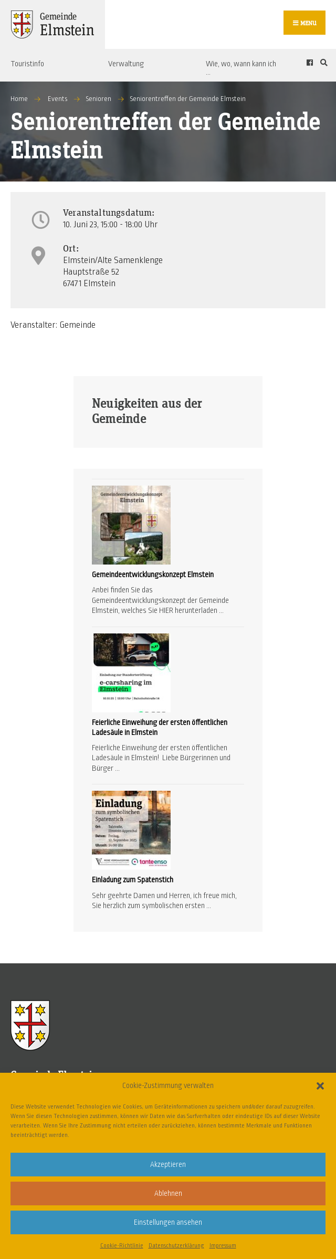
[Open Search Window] (322, 62)
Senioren (98, 99)
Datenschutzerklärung (176, 1245)
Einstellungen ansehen (168, 1222)
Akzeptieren (168, 1165)
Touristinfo (27, 63)
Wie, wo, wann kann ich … (241, 67)
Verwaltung (126, 63)
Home (19, 99)
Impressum (222, 1245)
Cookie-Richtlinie (121, 1245)
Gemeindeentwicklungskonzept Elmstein (153, 574)
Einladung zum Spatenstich (132, 879)
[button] (320, 1086)
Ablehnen (168, 1193)
